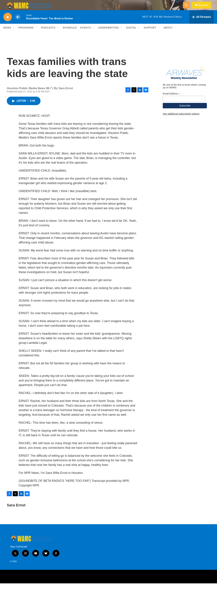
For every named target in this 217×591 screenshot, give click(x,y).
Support (150, 35)
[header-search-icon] (187, 9)
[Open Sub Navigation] (13, 35)
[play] (7, 25)
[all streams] (201, 24)
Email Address (171, 101)
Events (85, 35)
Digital (131, 35)
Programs (26, 35)
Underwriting (108, 35)
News (7, 35)
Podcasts (48, 35)
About (168, 35)
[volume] (18, 24)
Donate (205, 9)
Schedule (70, 35)
